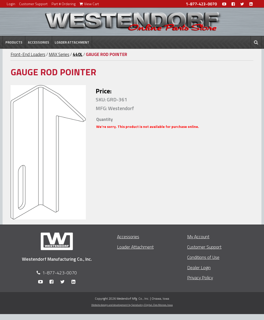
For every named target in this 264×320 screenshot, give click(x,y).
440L (77, 54)
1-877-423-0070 (201, 4)
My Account (198, 236)
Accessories (38, 42)
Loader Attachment (72, 42)
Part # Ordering (64, 3)
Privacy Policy (200, 277)
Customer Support (33, 3)
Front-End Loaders (28, 54)
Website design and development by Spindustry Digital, (132, 305)
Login (11, 3)
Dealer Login (199, 267)
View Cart (89, 3)
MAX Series (59, 54)
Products (13, 42)
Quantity (104, 119)
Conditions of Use (203, 257)
